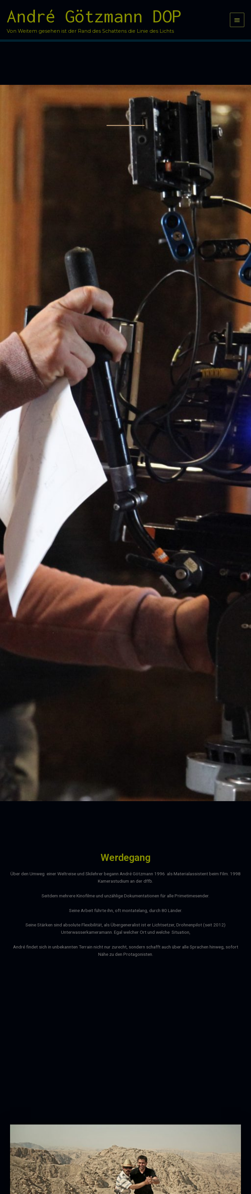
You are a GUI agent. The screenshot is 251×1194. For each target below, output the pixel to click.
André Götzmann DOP (94, 16)
